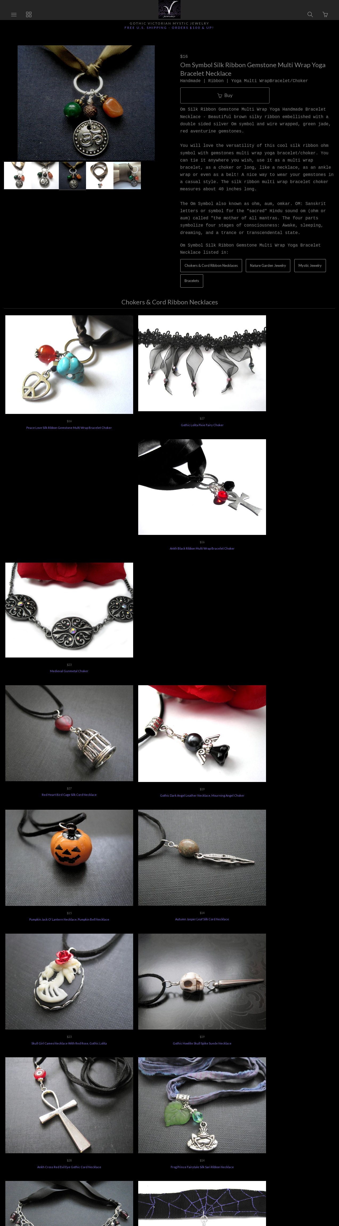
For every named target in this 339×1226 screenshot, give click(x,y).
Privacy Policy (216, 1148)
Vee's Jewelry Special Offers (140, 1148)
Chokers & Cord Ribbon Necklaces (211, 265)
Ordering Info (62, 1148)
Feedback (278, 1148)
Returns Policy (96, 1148)
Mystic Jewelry (310, 265)
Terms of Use (248, 1148)
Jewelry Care (183, 1148)
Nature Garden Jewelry (268, 265)
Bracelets (192, 281)
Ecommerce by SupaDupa (174, 1201)
